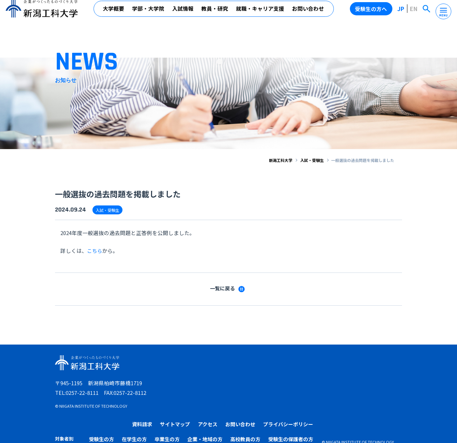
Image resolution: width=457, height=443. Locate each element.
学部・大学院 (148, 14)
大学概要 (114, 14)
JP (402, 13)
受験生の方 (203, 379)
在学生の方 (234, 379)
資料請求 (221, 364)
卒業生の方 (265, 379)
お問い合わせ (308, 14)
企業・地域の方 (301, 379)
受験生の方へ (372, 13)
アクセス (290, 364)
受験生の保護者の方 (381, 379)
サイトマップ (256, 364)
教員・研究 (215, 14)
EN (414, 13)
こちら (95, 250)
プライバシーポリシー (375, 364)
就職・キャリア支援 (260, 14)
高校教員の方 (338, 379)
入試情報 (183, 14)
